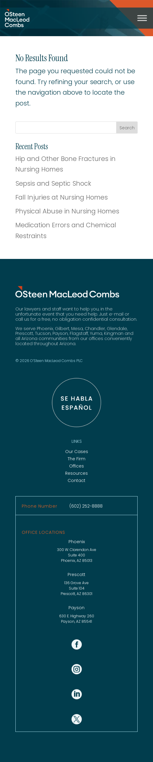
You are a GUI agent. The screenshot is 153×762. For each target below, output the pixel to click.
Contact (76, 480)
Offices (76, 466)
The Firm (76, 459)
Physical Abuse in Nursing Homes (67, 211)
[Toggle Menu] (142, 18)
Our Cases (76, 452)
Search (127, 128)
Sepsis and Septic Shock (53, 183)
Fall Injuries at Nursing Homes (61, 197)
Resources (76, 473)
